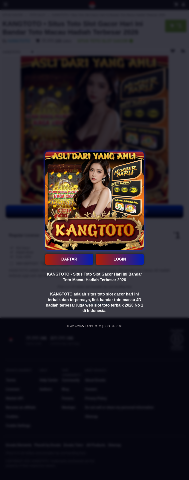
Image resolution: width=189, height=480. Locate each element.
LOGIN (119, 259)
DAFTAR (69, 259)
